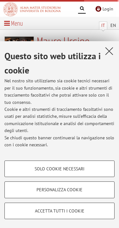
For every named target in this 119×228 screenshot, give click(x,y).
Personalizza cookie (59, 190)
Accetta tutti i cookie (59, 211)
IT (103, 25)
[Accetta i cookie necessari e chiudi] (109, 51)
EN (113, 25)
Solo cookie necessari (59, 169)
